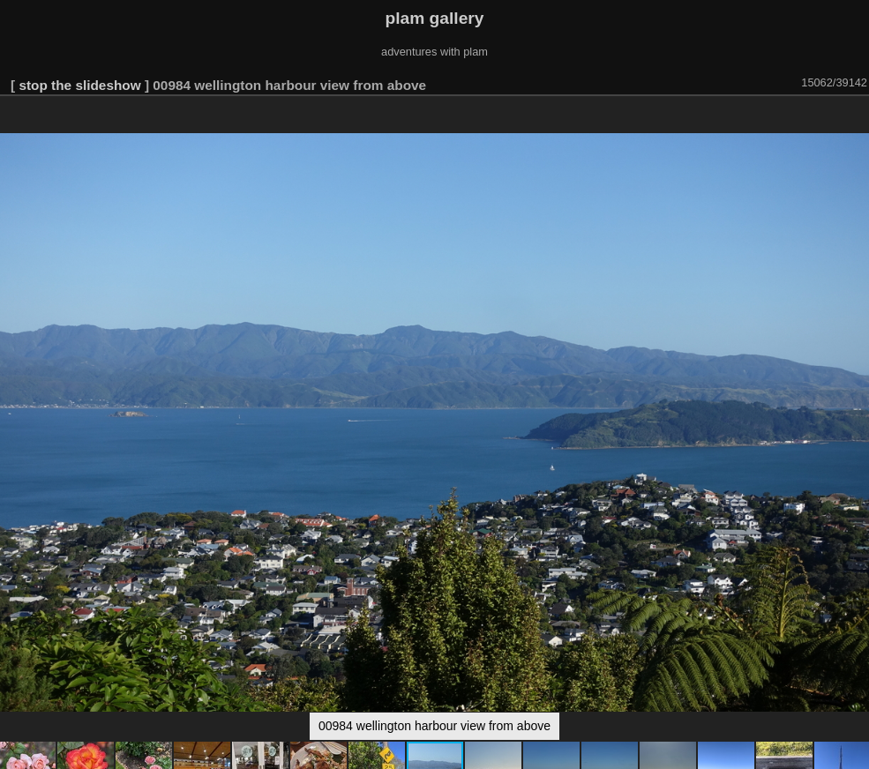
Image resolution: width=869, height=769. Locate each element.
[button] (853, 121)
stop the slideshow (79, 85)
